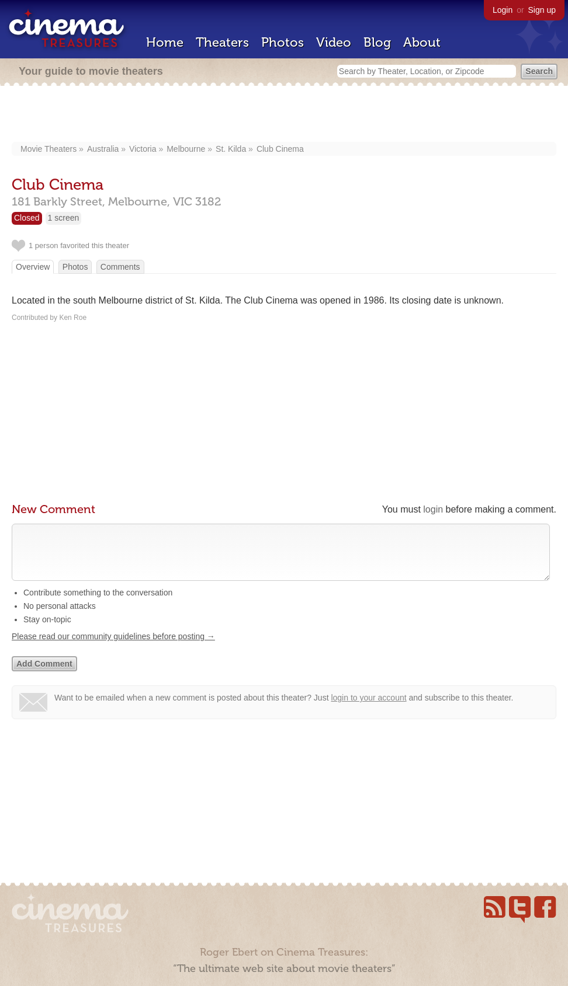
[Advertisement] (284, 115)
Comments (120, 266)
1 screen (63, 217)
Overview (33, 266)
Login (502, 10)
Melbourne (186, 149)
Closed (27, 217)
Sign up (542, 10)
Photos (282, 42)
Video (333, 42)
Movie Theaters (48, 149)
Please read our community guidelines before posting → (113, 648)
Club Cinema (280, 149)
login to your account (368, 709)
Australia (103, 149)
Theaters (222, 42)
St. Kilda (231, 149)
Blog (377, 42)
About (422, 42)
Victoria (142, 149)
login (433, 509)
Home (164, 42)
